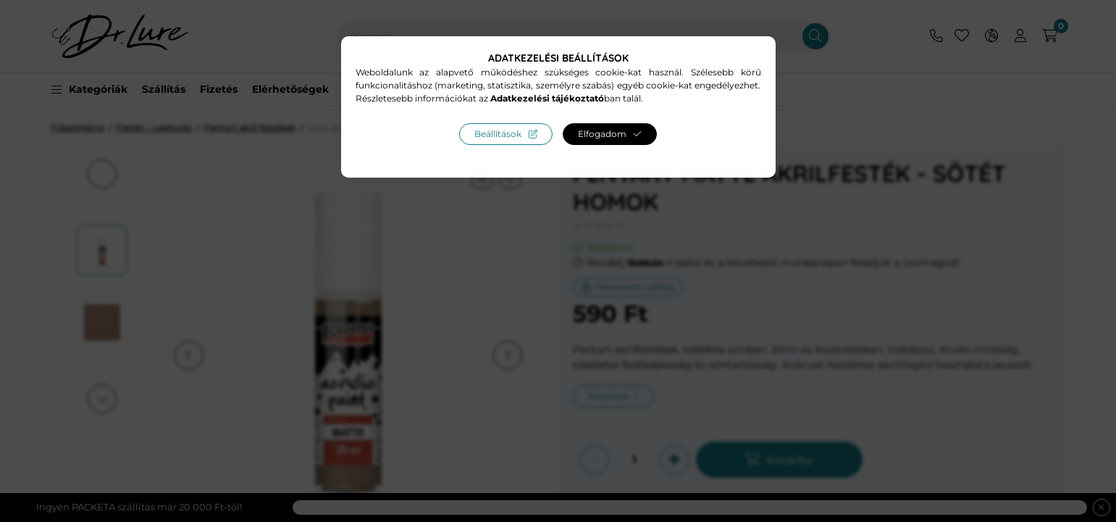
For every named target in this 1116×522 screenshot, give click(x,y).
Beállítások (497, 133)
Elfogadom (602, 133)
